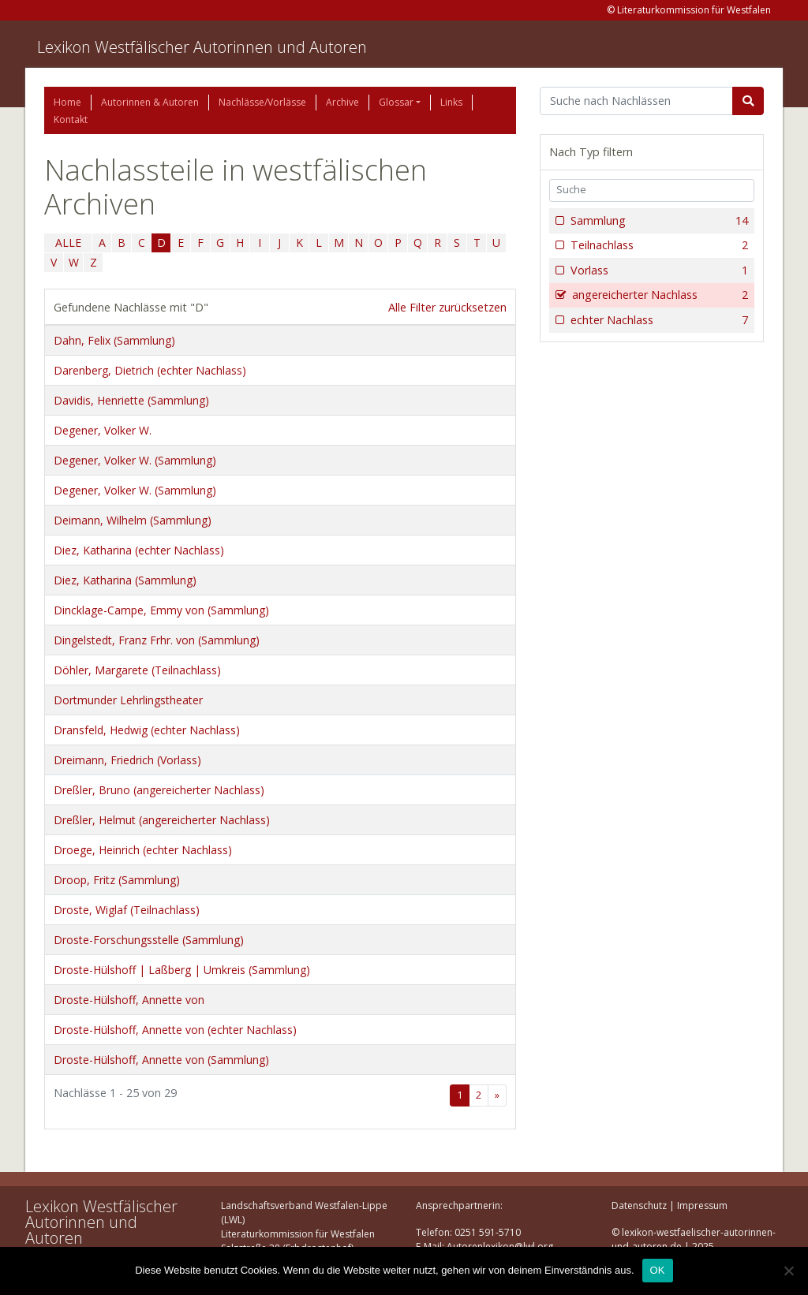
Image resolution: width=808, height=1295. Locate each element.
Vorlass (657, 270)
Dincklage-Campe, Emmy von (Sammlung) (161, 610)
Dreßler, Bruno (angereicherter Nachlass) (159, 789)
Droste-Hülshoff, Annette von (129, 999)
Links (451, 102)
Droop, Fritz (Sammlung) (117, 879)
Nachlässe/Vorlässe (262, 102)
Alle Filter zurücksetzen (447, 307)
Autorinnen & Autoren (150, 102)
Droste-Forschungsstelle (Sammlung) (149, 939)
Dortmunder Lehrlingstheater (128, 699)
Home (67, 102)
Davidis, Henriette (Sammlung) (131, 400)
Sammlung (657, 221)
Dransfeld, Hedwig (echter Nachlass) (147, 729)
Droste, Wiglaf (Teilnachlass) (127, 909)
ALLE (68, 242)
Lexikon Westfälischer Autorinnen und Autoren (202, 47)
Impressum (702, 1205)
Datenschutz (639, 1205)
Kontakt (71, 119)
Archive (342, 102)
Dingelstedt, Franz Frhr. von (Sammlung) (157, 640)
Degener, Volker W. (103, 430)
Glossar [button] (396, 102)
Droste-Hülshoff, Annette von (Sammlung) (161, 1059)
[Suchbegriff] (636, 101)
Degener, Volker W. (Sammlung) (135, 460)
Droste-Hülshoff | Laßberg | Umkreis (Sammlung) (182, 969)
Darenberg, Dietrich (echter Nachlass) (150, 370)
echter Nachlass (657, 320)
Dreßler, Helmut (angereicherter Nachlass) (162, 819)
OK (657, 1270)
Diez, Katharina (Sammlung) (125, 580)
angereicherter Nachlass (658, 295)
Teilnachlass (657, 245)
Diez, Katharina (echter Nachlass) (139, 550)
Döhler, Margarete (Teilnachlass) (137, 669)
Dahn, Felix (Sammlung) (114, 340)
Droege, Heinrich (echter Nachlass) (143, 849)
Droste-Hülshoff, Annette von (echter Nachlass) (175, 1029)
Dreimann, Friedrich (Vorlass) (127, 759)
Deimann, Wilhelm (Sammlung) (132, 520)
